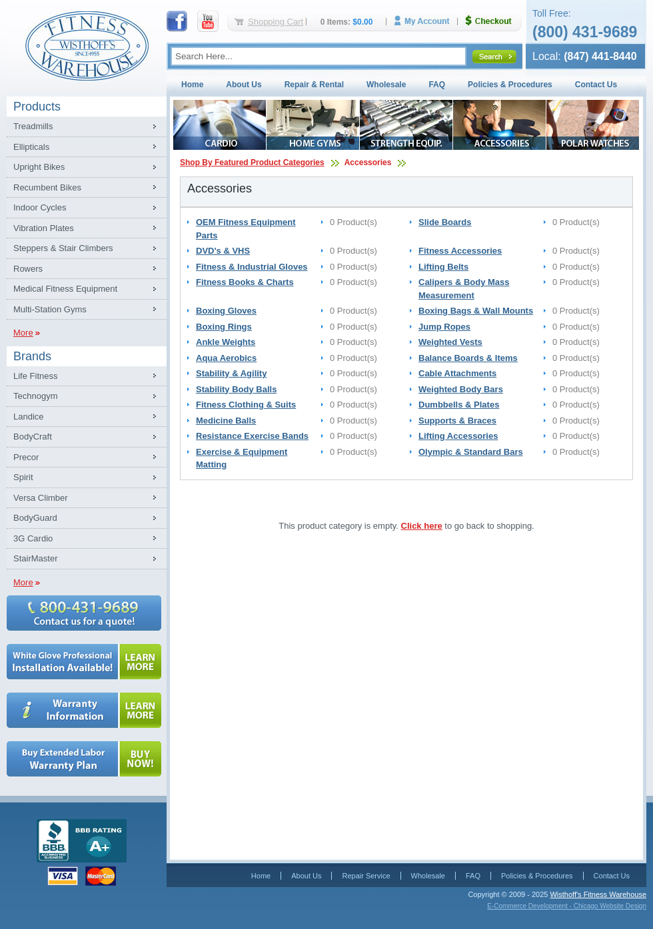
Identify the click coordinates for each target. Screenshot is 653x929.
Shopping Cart (275, 22)
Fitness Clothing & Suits (246, 405)
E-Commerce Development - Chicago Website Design (566, 906)
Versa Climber (40, 498)
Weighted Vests (450, 342)
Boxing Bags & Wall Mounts (475, 311)
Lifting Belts (443, 267)
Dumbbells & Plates (458, 405)
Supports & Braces (457, 421)
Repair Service (366, 876)
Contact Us (596, 84)
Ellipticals (31, 147)
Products (37, 106)
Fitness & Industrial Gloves (252, 267)
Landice (28, 417)
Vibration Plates (43, 228)
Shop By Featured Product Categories (252, 162)
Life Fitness (35, 376)
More (23, 333)
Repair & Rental (314, 84)
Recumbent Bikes (47, 187)
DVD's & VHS (223, 251)
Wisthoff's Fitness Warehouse (598, 894)
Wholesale (386, 84)
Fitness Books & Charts (245, 282)
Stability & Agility (231, 373)
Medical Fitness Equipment (65, 289)
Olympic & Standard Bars (470, 452)
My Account (426, 21)
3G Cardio (33, 538)
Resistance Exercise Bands (252, 436)
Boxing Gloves (226, 311)
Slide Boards (444, 222)
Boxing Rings (224, 327)
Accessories (368, 162)
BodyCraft (32, 437)
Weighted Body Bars (460, 389)
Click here (421, 526)
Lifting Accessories (458, 436)
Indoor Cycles (39, 207)
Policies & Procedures (510, 84)
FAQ (436, 84)
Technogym (35, 396)
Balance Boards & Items (468, 358)
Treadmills (33, 126)
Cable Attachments (457, 373)
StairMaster (35, 558)
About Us (243, 84)
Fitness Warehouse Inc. (86, 45)
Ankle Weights (225, 342)
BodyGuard (35, 518)
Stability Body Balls (236, 389)
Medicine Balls (226, 421)
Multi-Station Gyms (50, 309)
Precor (26, 457)
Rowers (28, 269)
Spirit (23, 477)
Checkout (494, 21)
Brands (32, 356)
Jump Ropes (444, 327)
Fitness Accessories (460, 251)
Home (192, 84)
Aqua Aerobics (226, 358)
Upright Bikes (39, 167)
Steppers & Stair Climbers (63, 248)
